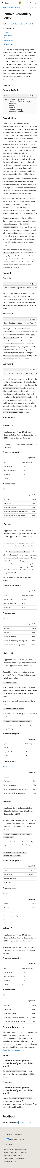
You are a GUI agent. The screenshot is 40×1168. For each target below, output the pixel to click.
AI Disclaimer (8, 1149)
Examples (8, 38)
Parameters (9, 41)
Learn (4, 7)
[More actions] (35, 7)
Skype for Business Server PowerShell (21, 24)
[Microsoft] (20, 2)
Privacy (23, 1152)
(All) (5, 489)
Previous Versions (21, 1149)
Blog (5, 1152)
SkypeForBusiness (14, 7)
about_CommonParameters (13, 1050)
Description (8, 35)
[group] (20, 288)
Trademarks (19, 1158)
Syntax (7, 32)
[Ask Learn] (32, 7)
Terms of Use (8, 1158)
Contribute (14, 1152)
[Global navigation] (2, 3)
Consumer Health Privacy (12, 1155)
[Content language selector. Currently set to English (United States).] (14, 1134)
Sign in (36, 3)
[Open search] (31, 3)
